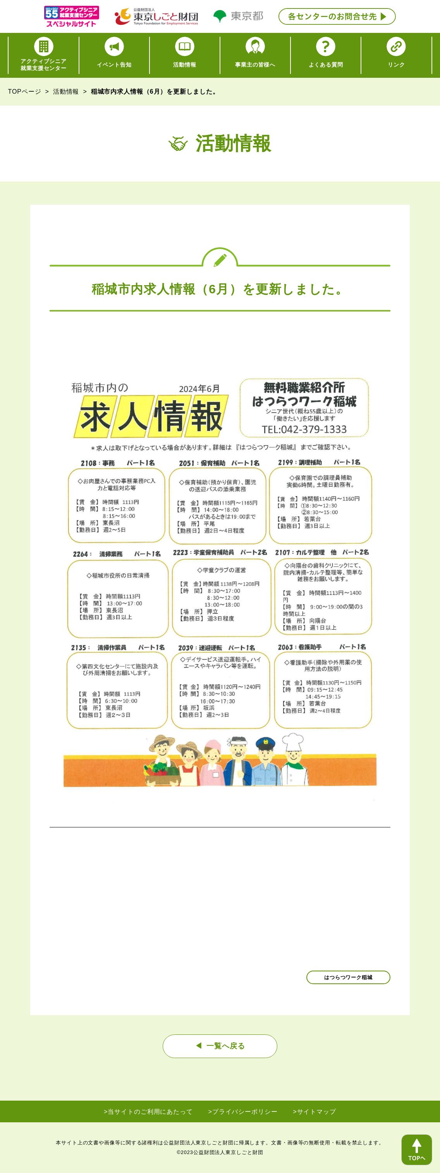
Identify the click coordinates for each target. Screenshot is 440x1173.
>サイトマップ (314, 1111)
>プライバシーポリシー (243, 1111)
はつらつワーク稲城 (348, 977)
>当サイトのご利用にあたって (148, 1111)
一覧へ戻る (225, 1046)
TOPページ (24, 91)
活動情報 (66, 91)
